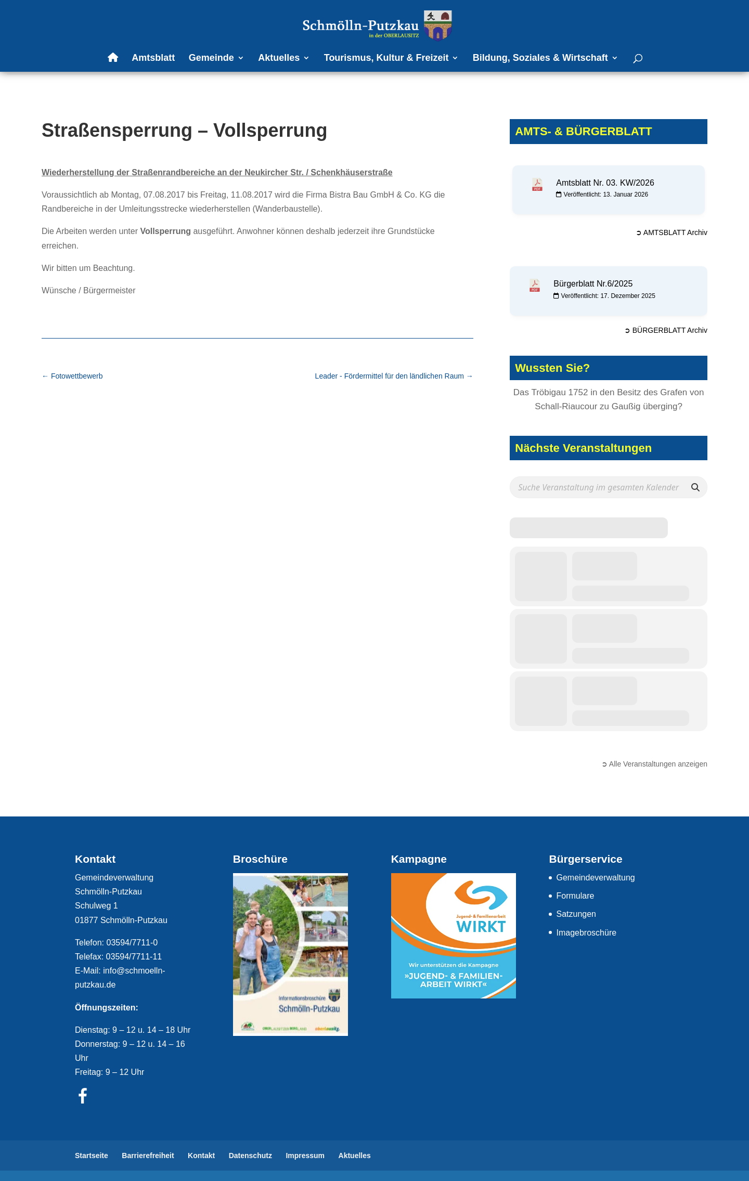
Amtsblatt (153, 58)
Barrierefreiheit (148, 1155)
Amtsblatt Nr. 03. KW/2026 (605, 182)
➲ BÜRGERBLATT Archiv (665, 330)
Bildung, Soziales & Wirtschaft (540, 58)
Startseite (91, 1155)
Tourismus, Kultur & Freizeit (386, 58)
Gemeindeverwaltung (595, 877)
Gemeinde (211, 58)
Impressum (305, 1155)
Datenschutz (250, 1155)
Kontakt (201, 1155)
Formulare (575, 895)
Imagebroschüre (586, 932)
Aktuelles (279, 58)
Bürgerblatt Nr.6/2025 (592, 283)
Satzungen (576, 914)
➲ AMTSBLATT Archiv (671, 232)
